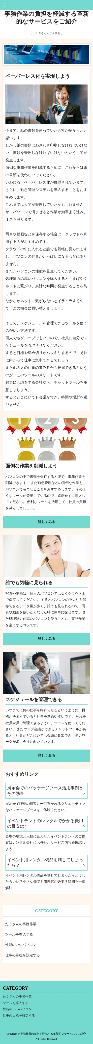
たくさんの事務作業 (20, 924)
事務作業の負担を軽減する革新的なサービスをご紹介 (46, 18)
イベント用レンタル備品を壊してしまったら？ (45, 862)
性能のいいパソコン (20, 945)
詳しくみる (46, 522)
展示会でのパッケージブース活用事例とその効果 (45, 791)
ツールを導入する (19, 934)
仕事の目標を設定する (22, 955)
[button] (46, 5)
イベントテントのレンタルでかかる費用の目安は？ (45, 823)
